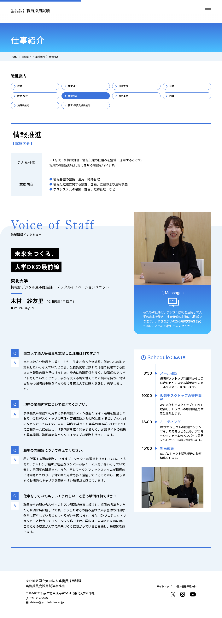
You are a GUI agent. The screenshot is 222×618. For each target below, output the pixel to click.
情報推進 (62, 56)
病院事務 (125, 99)
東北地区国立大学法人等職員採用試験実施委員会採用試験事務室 (55, 590)
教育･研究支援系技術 (83, 110)
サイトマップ (160, 593)
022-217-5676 (39, 605)
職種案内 (46, 56)
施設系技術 (25, 110)
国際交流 (125, 87)
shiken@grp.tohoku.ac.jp (47, 609)
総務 (21, 87)
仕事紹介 (30, 56)
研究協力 (75, 87)
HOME (15, 56)
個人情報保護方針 (184, 593)
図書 (173, 99)
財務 (173, 87)
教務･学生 (25, 99)
